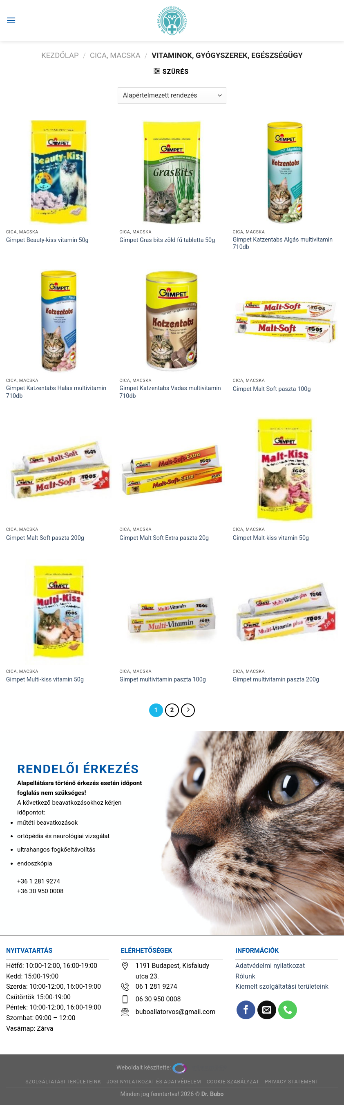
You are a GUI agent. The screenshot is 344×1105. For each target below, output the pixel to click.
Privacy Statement (292, 1082)
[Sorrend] (172, 95)
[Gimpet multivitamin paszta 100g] (172, 612)
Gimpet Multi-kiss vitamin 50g (45, 679)
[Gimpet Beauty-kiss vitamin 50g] (59, 172)
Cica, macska (115, 55)
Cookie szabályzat (233, 1082)
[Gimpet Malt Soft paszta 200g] (59, 470)
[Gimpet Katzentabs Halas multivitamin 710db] (59, 321)
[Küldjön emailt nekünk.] (267, 1010)
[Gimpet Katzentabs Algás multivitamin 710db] (285, 172)
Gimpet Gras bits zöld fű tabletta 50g (167, 240)
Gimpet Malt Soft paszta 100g (271, 389)
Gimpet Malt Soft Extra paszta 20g (164, 538)
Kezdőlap (59, 55)
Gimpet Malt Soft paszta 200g (45, 538)
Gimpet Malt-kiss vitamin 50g (270, 538)
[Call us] (287, 1010)
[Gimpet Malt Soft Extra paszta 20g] (172, 470)
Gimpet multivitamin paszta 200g (275, 679)
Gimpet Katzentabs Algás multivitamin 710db (282, 243)
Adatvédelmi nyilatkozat (270, 966)
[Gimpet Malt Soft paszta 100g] (285, 321)
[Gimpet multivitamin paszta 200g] (285, 612)
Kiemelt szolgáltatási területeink (281, 986)
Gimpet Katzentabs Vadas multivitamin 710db (170, 392)
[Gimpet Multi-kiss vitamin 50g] (59, 612)
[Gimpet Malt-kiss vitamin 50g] (285, 470)
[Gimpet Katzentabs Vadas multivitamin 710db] (172, 321)
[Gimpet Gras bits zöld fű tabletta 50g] (172, 172)
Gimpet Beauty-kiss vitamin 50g (47, 240)
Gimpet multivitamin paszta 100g (162, 679)
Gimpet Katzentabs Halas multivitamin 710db (56, 392)
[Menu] (11, 20)
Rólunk (245, 976)
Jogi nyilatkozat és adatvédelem (154, 1082)
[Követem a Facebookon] (246, 1010)
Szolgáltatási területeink (63, 1082)
